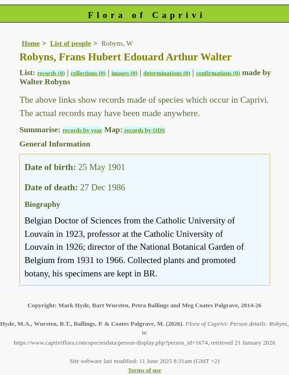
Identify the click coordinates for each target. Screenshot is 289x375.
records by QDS (144, 130)
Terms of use (145, 370)
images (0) (124, 73)
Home (31, 43)
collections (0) (88, 73)
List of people (70, 43)
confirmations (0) (218, 73)
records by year (82, 130)
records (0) (51, 73)
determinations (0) (166, 73)
